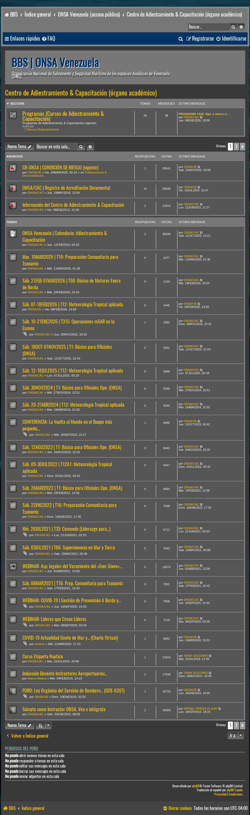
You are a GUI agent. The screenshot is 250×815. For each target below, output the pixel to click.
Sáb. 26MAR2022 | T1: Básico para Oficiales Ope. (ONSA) (72, 488)
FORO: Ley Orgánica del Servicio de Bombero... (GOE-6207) (73, 690)
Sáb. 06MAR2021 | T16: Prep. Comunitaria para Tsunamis (72, 583)
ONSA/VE (34, 172)
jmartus (40, 644)
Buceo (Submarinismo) (41, 129)
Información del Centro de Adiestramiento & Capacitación (73, 204)
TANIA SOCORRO (196, 655)
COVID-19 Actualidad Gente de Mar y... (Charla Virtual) (70, 637)
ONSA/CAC (191, 117)
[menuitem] (48, 39)
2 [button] (236, 146)
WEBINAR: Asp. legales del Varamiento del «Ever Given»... (72, 566)
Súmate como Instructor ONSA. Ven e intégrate (64, 709)
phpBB (195, 786)
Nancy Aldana (36, 678)
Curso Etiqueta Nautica (42, 656)
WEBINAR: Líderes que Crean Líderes (54, 619)
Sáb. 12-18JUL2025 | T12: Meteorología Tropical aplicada (72, 370)
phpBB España (235, 790)
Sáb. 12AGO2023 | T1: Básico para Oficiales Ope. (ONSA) (71, 447)
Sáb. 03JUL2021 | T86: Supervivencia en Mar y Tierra (68, 547)
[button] (242, 146)
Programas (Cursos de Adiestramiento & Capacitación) (63, 116)
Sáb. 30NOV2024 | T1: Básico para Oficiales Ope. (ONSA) (72, 387)
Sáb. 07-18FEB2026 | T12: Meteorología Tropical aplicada (72, 304)
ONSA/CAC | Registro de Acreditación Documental (66, 187)
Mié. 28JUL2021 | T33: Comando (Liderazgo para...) (66, 528)
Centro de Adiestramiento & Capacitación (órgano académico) (81, 92)
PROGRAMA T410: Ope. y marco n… (204, 114)
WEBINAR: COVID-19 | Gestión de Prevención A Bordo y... (71, 600)
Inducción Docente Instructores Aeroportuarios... (64, 673)
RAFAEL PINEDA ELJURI (200, 708)
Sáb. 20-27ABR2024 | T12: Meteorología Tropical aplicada (73, 404)
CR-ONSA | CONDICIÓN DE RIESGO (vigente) (60, 167)
